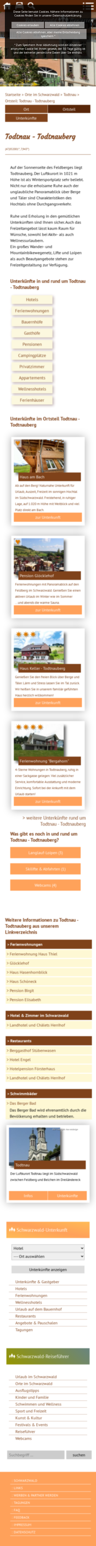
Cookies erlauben (28, 25)
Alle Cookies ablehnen (64, 25)
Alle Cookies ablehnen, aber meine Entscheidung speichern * (48, 34)
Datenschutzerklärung (66, 15)
